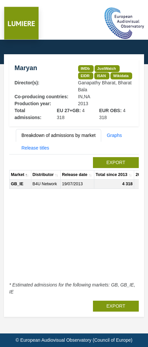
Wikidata (121, 76)
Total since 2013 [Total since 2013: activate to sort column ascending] (111, 174)
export (115, 162)
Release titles (35, 148)
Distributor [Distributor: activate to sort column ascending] (43, 174)
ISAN (101, 76)
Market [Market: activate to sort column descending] (17, 174)
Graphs (114, 135)
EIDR (85, 76)
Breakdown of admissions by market (58, 135)
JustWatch (106, 68)
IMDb (85, 68)
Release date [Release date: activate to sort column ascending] (74, 174)
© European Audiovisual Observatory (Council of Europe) (73, 340)
